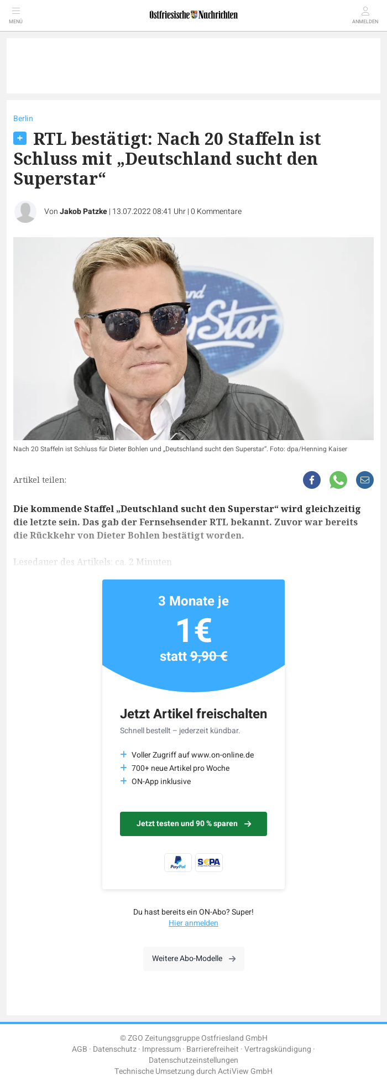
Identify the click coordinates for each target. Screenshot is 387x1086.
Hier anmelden (193, 923)
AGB (79, 1049)
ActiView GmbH (245, 1071)
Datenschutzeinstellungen (193, 1060)
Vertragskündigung (277, 1049)
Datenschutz (115, 1049)
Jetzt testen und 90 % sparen (194, 823)
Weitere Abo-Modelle (194, 958)
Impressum (161, 1049)
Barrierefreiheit (212, 1049)
